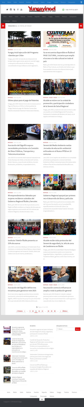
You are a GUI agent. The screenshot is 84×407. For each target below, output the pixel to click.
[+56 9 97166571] (79, 403)
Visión (15, 2)
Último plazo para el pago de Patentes (23, 100)
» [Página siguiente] (60, 311)
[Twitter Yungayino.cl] (73, 403)
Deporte (35, 2)
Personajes (6, 21)
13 (42, 311)
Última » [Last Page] (65, 311)
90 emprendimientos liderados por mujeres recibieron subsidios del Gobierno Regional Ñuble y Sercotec (22, 198)
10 (33, 311)
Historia (14, 21)
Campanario (71, 2)
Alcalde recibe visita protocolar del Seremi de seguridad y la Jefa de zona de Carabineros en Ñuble (58, 243)
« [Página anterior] (24, 311)
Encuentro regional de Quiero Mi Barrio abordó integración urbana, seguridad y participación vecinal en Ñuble (19, 331)
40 (54, 311)
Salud (51, 97)
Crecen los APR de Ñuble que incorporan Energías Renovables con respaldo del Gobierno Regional (40, 367)
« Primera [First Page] (20, 311)
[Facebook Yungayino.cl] (69, 403)
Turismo (56, 2)
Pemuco (63, 2)
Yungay (49, 2)
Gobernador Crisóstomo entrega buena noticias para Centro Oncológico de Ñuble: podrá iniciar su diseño (19, 359)
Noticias (21, 2)
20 (48, 311)
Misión (9, 2)
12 (39, 311)
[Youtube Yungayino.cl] (76, 403)
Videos (43, 2)
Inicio (3, 2)
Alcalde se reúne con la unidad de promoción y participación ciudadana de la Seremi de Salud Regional (58, 103)
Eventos (28, 2)
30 (51, 311)
